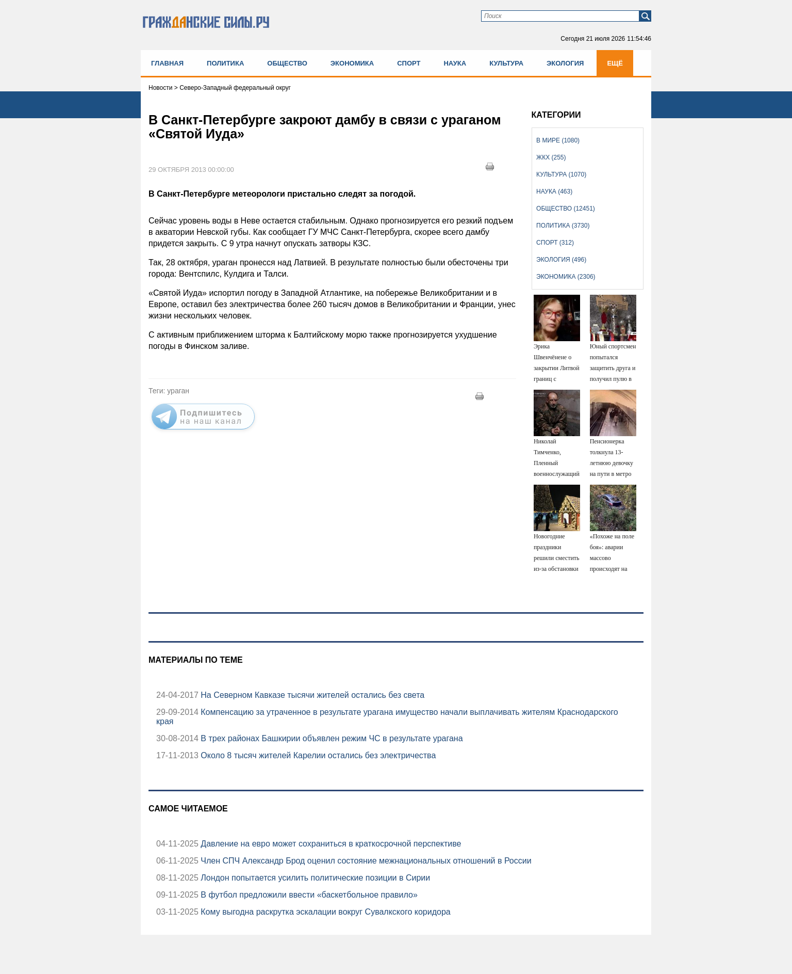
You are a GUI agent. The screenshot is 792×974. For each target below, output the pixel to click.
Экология (565, 63)
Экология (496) (561, 259)
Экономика (352, 63)
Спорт (408, 63)
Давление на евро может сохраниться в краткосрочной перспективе (330, 843)
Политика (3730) (562, 225)
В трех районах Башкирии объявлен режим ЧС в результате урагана (331, 738)
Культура (506, 63)
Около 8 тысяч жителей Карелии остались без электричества (317, 755)
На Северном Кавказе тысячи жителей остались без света (311, 695)
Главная (167, 63)
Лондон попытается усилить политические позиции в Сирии (314, 877)
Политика (225, 63)
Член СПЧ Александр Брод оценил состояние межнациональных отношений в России (365, 860)
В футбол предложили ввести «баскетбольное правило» (308, 894)
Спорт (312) (555, 242)
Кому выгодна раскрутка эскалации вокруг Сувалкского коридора (325, 911)
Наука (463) (554, 191)
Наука (454, 63)
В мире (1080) (558, 140)
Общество (287, 63)
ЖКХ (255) (551, 157)
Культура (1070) (561, 174)
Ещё (615, 63)
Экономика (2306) (565, 276)
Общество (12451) (565, 208)
